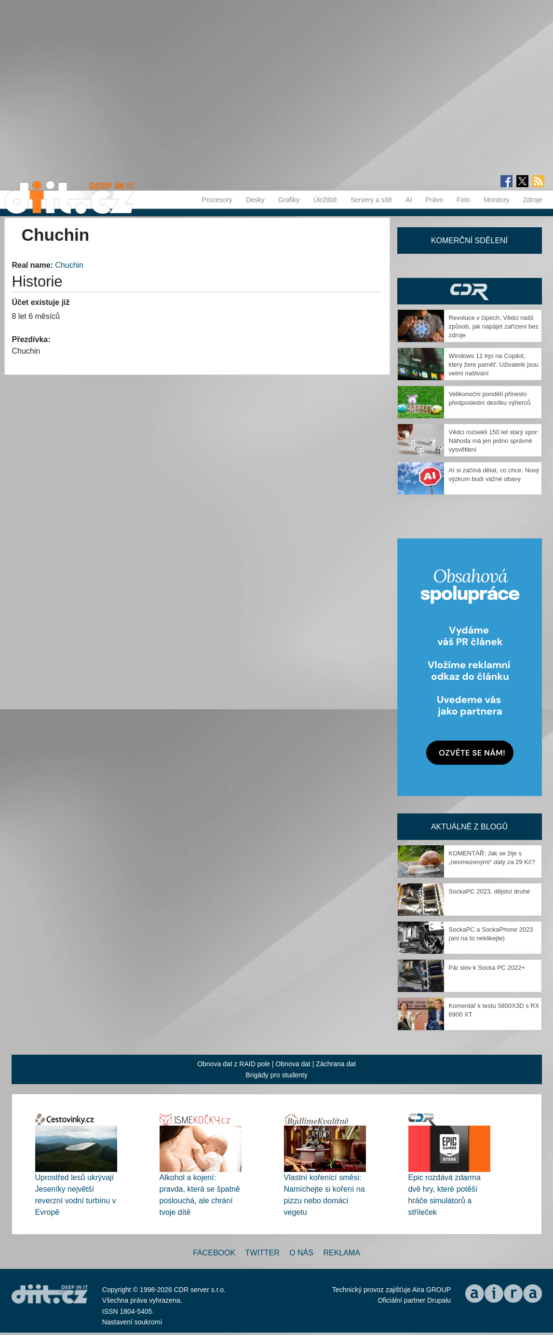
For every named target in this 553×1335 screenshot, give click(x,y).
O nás (301, 1253)
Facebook (214, 1253)
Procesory (217, 200)
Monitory (497, 200)
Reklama (341, 1253)
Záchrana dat (336, 1064)
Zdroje (532, 200)
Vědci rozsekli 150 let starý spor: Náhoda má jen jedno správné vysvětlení (494, 440)
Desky (255, 200)
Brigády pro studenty (276, 1075)
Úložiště (325, 200)
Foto (463, 200)
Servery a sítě (371, 200)
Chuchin (69, 265)
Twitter (262, 1253)
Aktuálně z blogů (469, 827)
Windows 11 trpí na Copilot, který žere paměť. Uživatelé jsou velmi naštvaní (494, 364)
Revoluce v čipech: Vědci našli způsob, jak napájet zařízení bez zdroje (494, 326)
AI (408, 200)
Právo (435, 200)
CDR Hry (469, 291)
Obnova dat (293, 1064)
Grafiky (288, 200)
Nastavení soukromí (132, 1322)
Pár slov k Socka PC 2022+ (487, 967)
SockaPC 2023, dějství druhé (489, 891)
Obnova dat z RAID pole (233, 1064)
